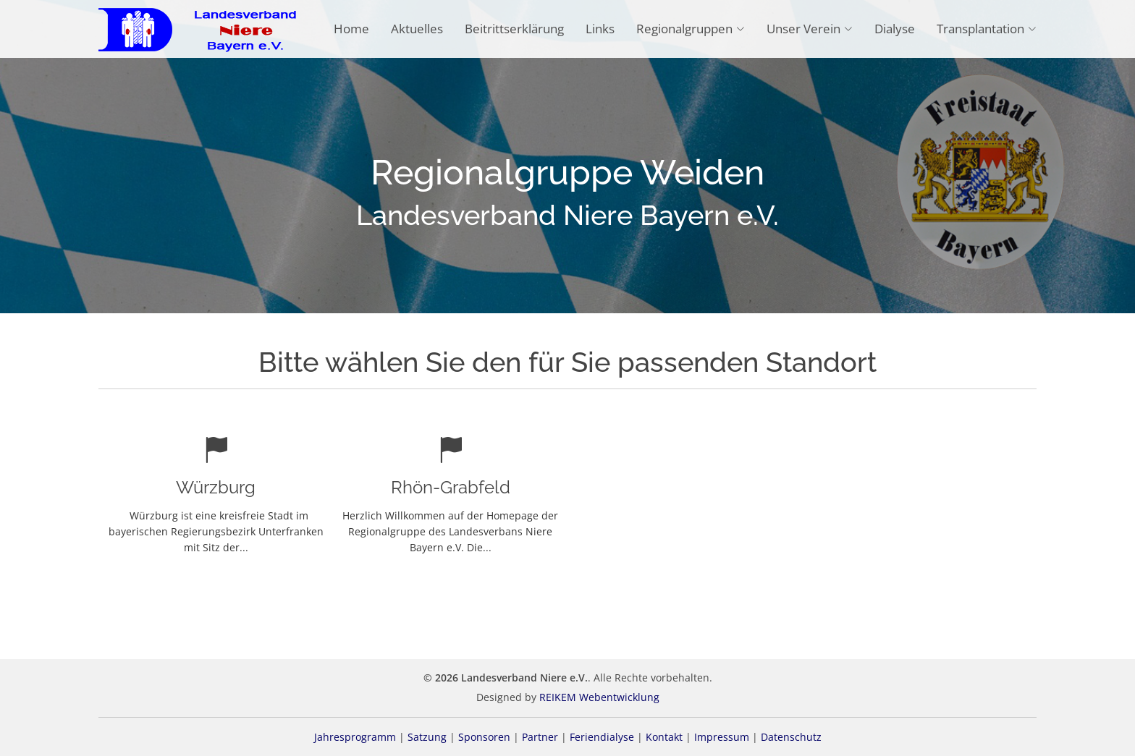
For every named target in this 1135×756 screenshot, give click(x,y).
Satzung (427, 737)
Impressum (721, 737)
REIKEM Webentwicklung (599, 697)
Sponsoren (484, 737)
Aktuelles (417, 28)
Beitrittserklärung (514, 28)
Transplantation (987, 28)
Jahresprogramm (355, 737)
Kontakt (664, 737)
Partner (540, 737)
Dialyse (894, 28)
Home (351, 28)
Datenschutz (791, 737)
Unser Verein (810, 28)
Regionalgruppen (690, 28)
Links (600, 28)
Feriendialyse (602, 737)
